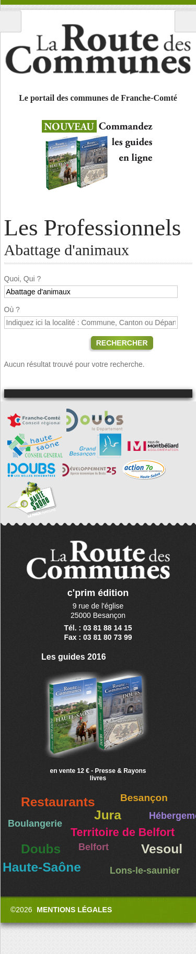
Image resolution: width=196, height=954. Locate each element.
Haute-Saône (42, 867)
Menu (10, 21)
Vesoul (161, 849)
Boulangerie (35, 823)
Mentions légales (74, 909)
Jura (107, 815)
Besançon (144, 797)
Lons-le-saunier (145, 870)
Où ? (12, 309)
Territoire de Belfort (123, 832)
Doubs (41, 849)
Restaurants (58, 802)
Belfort (93, 847)
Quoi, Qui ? (22, 279)
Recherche (185, 21)
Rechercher (122, 343)
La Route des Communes (98, 49)
